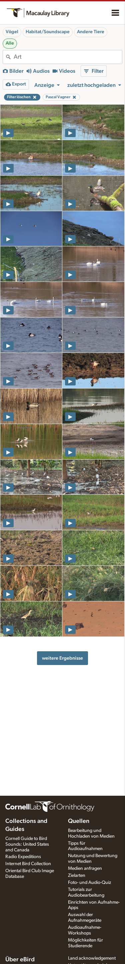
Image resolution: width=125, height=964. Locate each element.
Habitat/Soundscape (48, 31)
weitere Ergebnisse (62, 658)
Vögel (12, 31)
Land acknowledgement (92, 958)
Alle (10, 43)
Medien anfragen (85, 868)
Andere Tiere (90, 31)
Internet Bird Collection (28, 863)
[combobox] (68, 57)
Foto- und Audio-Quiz (89, 882)
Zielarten (76, 875)
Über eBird (20, 960)
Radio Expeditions (23, 856)
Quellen (78, 821)
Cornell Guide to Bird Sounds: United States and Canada (27, 844)
